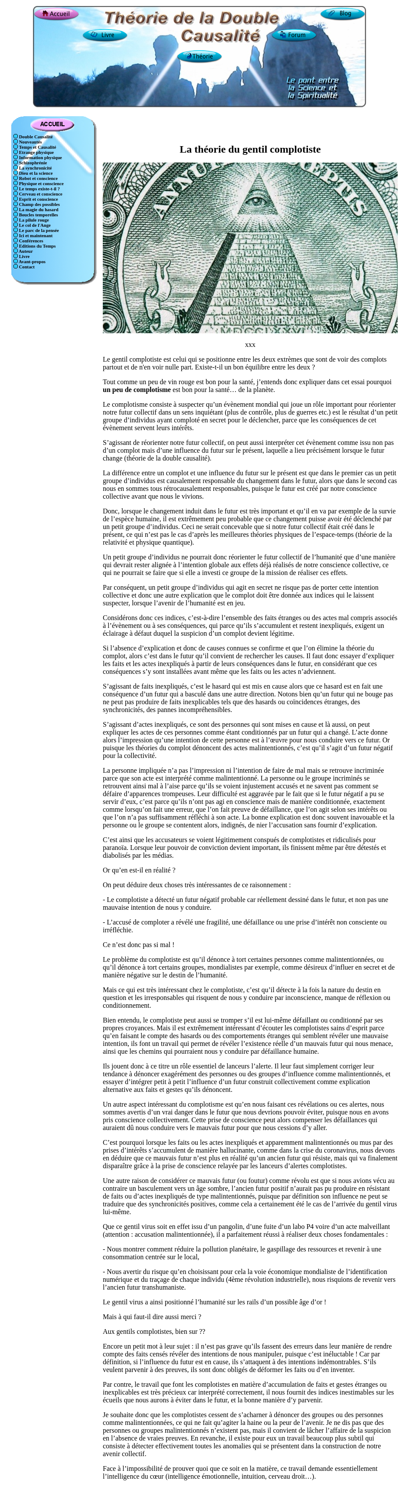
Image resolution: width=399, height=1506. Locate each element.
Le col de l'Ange (34, 225)
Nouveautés (30, 142)
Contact (26, 267)
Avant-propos (32, 261)
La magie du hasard (38, 209)
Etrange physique (36, 152)
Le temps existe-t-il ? (39, 188)
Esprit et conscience (38, 199)
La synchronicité (35, 168)
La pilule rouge (33, 220)
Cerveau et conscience (40, 194)
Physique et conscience (41, 183)
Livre (23, 256)
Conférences (30, 240)
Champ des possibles (39, 204)
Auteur (25, 251)
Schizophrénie (32, 162)
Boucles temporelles (38, 214)
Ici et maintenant (35, 235)
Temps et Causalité (37, 147)
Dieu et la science (35, 173)
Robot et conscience (38, 178)
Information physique (40, 157)
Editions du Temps (37, 246)
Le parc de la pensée (38, 230)
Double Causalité (35, 136)
